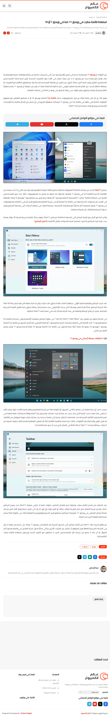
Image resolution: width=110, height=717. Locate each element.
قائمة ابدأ (52, 98)
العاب (43, 6)
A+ (8, 33)
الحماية (54, 6)
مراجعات (28, 6)
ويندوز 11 (65, 6)
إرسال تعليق (98, 599)
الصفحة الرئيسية (101, 17)
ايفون (33, 6)
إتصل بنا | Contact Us (50, 687)
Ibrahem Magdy (26, 713)
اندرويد (38, 6)
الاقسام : (105, 692)
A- (4, 33)
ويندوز (71, 6)
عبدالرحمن (98, 33)
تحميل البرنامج (41, 221)
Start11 (98, 190)
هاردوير (23, 6)
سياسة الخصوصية (51, 692)
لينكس (48, 6)
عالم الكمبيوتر (85, 713)
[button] (95, 557)
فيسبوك (59, 6)
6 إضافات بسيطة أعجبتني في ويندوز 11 (86, 338)
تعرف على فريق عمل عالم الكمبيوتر (48, 681)
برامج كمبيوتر (78, 6)
